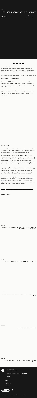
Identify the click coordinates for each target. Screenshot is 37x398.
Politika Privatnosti (5, 394)
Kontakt (7, 386)
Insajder (3, 325)
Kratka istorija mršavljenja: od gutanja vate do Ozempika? (20, 261)
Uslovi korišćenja (23, 394)
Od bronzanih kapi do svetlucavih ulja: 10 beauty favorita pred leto (19, 294)
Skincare (3, 358)
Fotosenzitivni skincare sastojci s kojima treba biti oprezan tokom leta (20, 361)
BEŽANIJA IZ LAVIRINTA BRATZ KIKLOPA (26, 328)
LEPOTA (2, 9)
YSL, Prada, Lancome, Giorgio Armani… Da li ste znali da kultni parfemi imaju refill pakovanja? (19, 228)
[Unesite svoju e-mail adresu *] (13, 373)
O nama (7, 380)
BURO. (5, 16)
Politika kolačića (14, 394)
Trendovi (3, 225)
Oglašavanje (8, 383)
